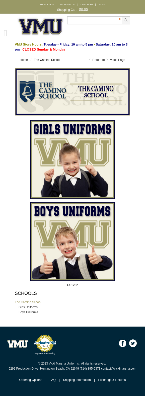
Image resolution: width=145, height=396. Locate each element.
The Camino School (28, 302)
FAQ (53, 380)
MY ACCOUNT (48, 4)
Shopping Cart (67, 10)
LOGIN (101, 4)
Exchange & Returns (112, 380)
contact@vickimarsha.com (118, 368)
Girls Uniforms (28, 307)
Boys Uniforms (28, 312)
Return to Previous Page (108, 60)
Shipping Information (77, 380)
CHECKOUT (86, 4)
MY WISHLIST (68, 4)
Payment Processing (45, 353)
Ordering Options (30, 380)
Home (24, 60)
